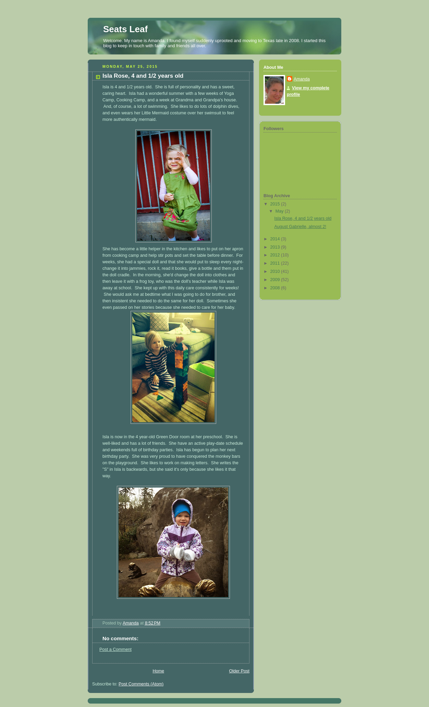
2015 (275, 204)
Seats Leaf (125, 29)
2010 (275, 271)
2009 (275, 279)
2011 (275, 263)
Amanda (302, 79)
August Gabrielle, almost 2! (300, 226)
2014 (275, 239)
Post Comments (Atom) (141, 684)
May (280, 211)
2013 (275, 247)
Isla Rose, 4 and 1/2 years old (303, 218)
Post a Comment (115, 649)
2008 (275, 288)
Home (158, 671)
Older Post (239, 671)
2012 (275, 255)
